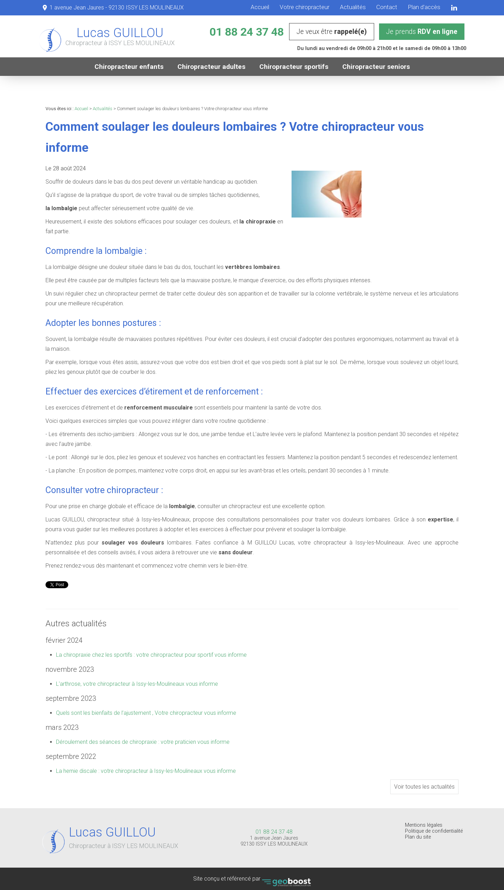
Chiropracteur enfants (128, 67)
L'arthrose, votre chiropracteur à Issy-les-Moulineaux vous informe (137, 684)
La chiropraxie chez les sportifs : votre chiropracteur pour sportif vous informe (151, 655)
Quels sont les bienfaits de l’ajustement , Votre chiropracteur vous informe (146, 713)
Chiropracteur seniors (376, 67)
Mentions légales (423, 825)
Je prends (421, 32)
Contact (386, 6)
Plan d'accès (424, 6)
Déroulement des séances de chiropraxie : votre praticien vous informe (143, 742)
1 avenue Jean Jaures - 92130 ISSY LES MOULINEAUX (117, 7)
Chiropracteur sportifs (293, 67)
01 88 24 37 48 (247, 31)
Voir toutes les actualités (424, 786)
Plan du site (418, 837)
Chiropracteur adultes (211, 67)
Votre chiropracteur (304, 6)
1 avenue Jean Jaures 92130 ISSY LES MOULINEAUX (274, 841)
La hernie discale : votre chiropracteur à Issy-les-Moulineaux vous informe (146, 771)
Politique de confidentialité (434, 831)
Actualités (353, 6)
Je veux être (331, 32)
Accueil (260, 6)
